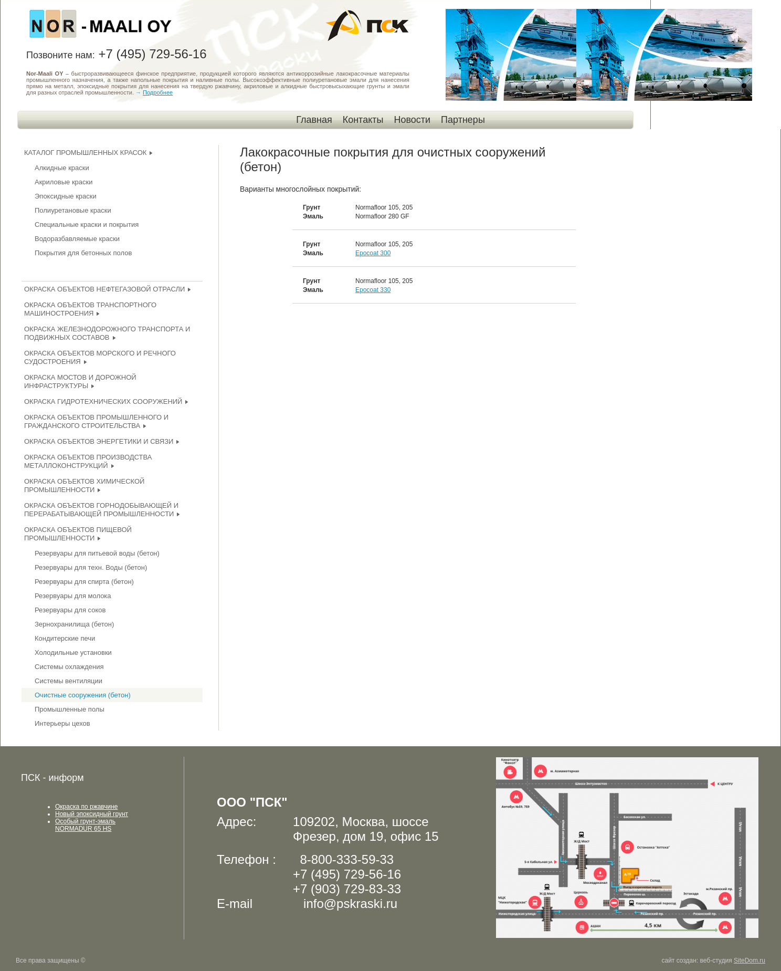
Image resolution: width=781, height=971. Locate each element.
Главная (314, 119)
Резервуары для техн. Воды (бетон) (91, 567)
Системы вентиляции (68, 681)
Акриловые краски (64, 182)
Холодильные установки (73, 652)
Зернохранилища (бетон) (74, 624)
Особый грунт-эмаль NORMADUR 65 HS (85, 825)
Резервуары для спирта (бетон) (84, 582)
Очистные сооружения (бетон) (83, 695)
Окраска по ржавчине (86, 806)
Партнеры (463, 119)
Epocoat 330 (372, 290)
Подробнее (158, 92)
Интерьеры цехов (62, 723)
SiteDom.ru (749, 960)
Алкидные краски (62, 168)
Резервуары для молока (73, 596)
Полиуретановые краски (73, 210)
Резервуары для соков (70, 610)
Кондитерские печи (65, 638)
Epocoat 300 (372, 253)
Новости (412, 119)
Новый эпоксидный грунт (91, 814)
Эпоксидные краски (66, 196)
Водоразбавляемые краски (77, 239)
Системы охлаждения (69, 667)
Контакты (363, 119)
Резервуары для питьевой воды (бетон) (97, 553)
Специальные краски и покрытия (87, 224)
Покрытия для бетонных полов (83, 253)
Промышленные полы (69, 709)
